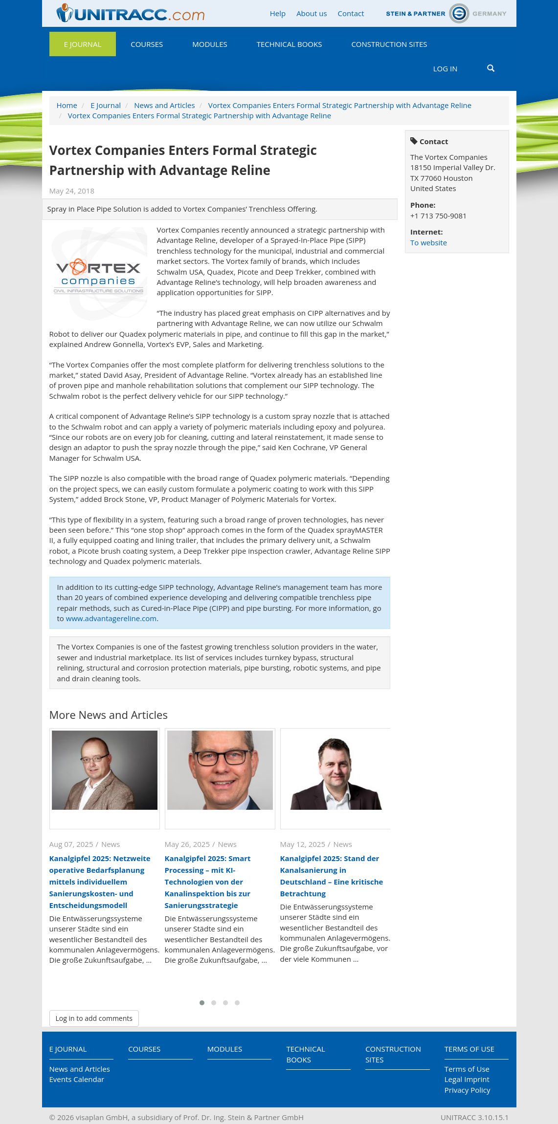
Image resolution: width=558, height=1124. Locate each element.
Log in (445, 68)
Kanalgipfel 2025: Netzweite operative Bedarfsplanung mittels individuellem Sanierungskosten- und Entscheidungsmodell (100, 881)
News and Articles (164, 105)
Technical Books (289, 44)
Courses (147, 44)
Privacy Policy (468, 1090)
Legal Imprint (467, 1079)
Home (67, 105)
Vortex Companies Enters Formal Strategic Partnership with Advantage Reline (339, 105)
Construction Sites (389, 44)
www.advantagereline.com (111, 618)
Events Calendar (77, 1079)
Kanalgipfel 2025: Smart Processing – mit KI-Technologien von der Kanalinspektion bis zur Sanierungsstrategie (208, 881)
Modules (209, 44)
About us (311, 13)
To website (428, 242)
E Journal (83, 44)
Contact (351, 13)
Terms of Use (469, 1049)
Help (278, 13)
